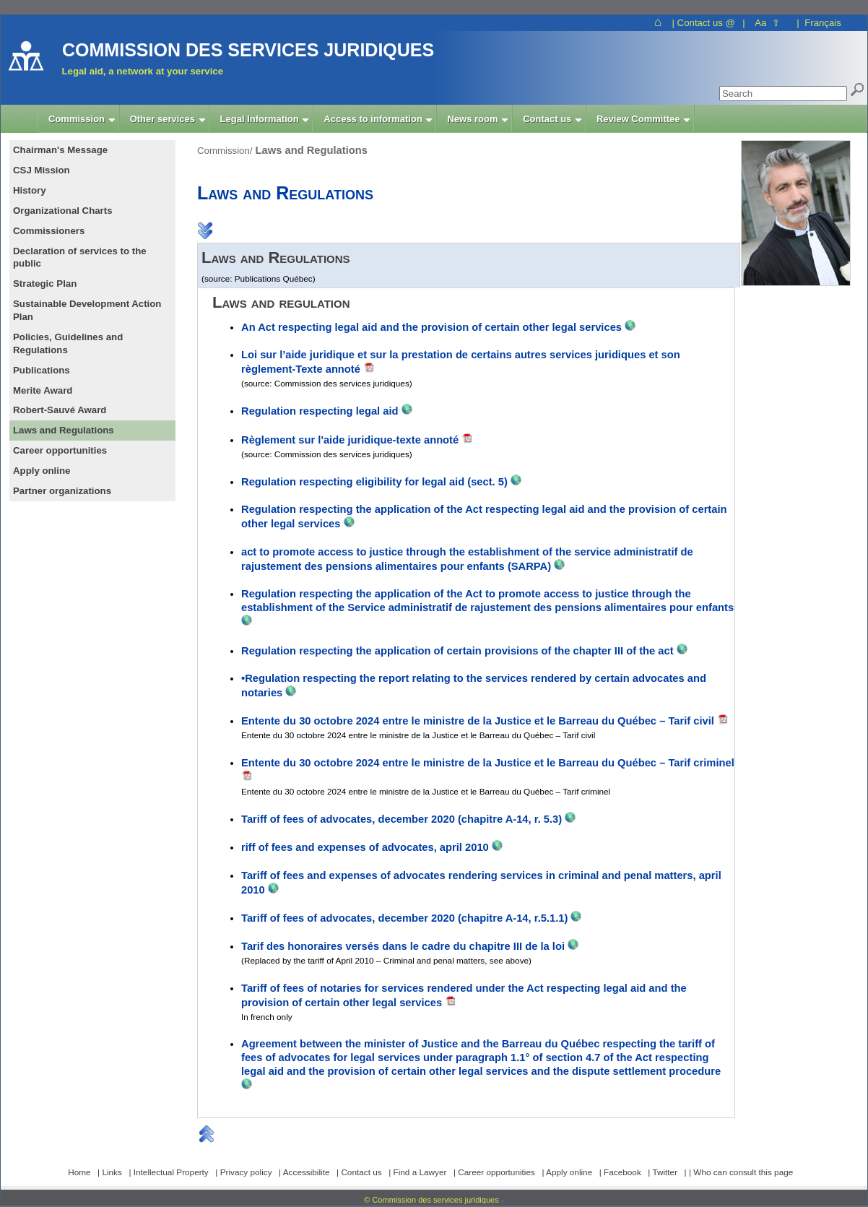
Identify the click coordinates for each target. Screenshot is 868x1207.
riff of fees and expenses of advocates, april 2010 (366, 847)
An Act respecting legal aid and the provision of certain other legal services (433, 327)
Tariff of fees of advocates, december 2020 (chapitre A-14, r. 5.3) (401, 819)
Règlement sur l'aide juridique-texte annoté (350, 440)
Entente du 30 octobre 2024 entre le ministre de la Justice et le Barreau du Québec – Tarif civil (477, 721)
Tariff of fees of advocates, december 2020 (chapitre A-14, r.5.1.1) (404, 918)
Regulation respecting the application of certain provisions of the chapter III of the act (457, 651)
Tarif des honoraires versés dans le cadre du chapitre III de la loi (404, 946)
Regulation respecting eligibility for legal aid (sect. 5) (376, 482)
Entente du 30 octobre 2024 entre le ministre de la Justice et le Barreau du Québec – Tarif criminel (487, 763)
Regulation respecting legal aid (321, 411)
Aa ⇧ (767, 22)
